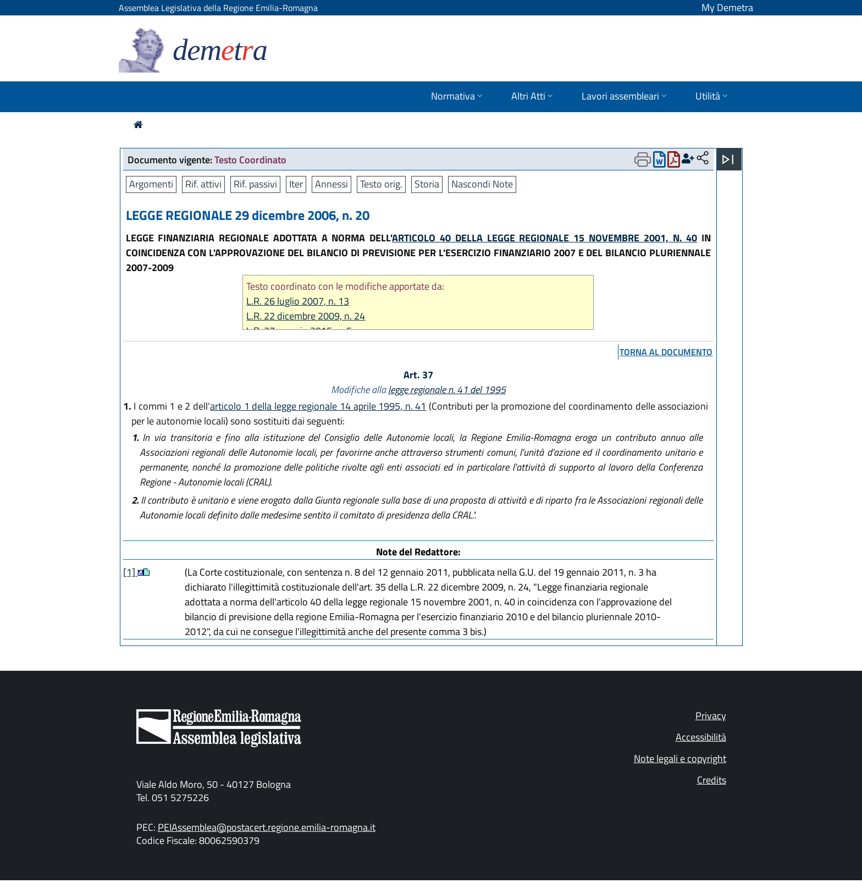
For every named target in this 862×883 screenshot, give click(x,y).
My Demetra (727, 7)
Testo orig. (381, 183)
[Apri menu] (728, 159)
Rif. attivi (203, 183)
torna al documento (666, 351)
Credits (711, 779)
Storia (427, 183)
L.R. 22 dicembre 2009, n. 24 (305, 315)
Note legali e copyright (680, 758)
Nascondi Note (482, 183)
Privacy (710, 715)
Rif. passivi (255, 183)
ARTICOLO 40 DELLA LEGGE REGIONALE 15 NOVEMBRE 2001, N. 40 (544, 237)
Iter (296, 183)
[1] (130, 572)
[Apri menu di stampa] (642, 159)
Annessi (331, 183)
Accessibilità (701, 737)
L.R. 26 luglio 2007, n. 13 (297, 301)
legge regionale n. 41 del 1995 (447, 389)
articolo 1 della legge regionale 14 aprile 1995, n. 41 (318, 406)
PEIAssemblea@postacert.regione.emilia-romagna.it (266, 827)
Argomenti (151, 183)
